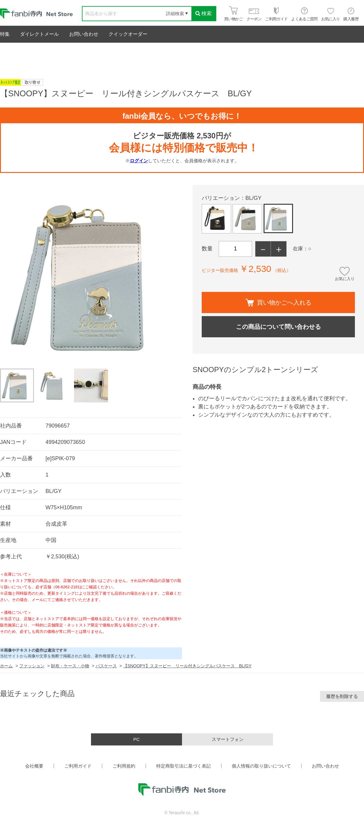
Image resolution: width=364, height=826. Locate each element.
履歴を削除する (342, 696)
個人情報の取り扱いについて (261, 765)
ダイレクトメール (39, 34)
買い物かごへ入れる (278, 302)
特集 (5, 34)
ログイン (139, 160)
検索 (203, 13)
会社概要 (34, 765)
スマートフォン (228, 739)
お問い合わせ (83, 34)
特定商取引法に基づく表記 (183, 765)
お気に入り (345, 278)
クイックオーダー (128, 34)
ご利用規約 (124, 765)
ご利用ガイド (78, 765)
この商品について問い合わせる (278, 326)
